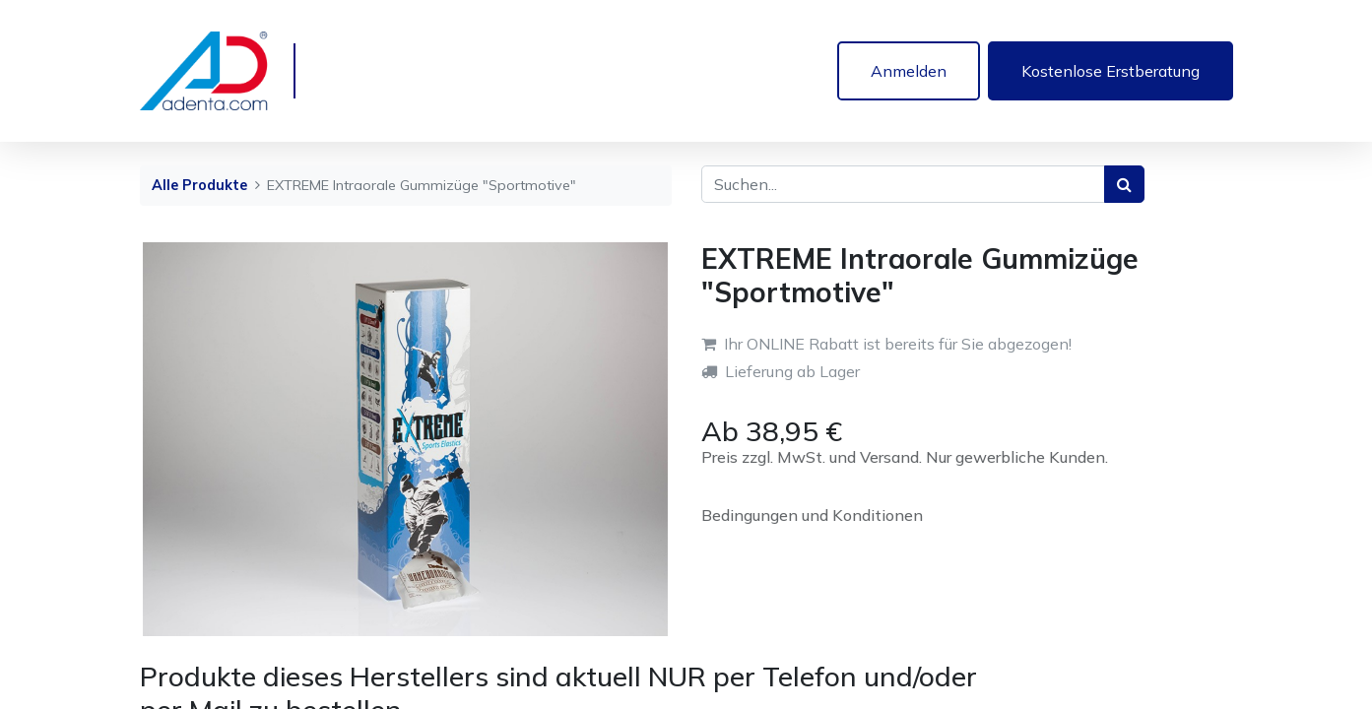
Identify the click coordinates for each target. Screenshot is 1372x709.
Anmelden (909, 71)
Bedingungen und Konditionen (812, 515)
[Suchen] (1124, 184)
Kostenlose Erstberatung (1110, 71)
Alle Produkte (199, 185)
